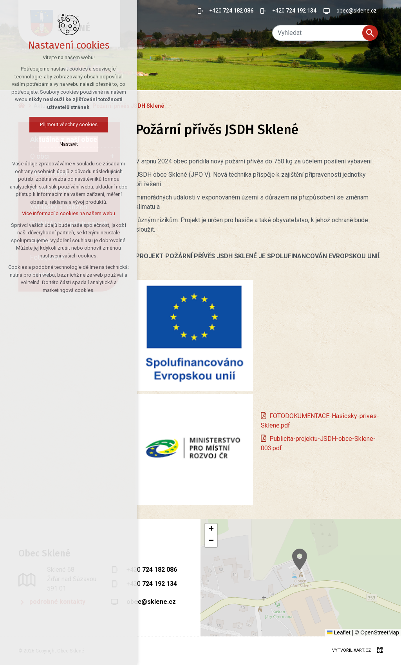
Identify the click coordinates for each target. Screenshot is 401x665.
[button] (334, 572)
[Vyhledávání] (370, 33)
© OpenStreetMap (377, 632)
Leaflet (338, 632)
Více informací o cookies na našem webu (52, 213)
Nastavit (52, 144)
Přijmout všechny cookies (52, 124)
